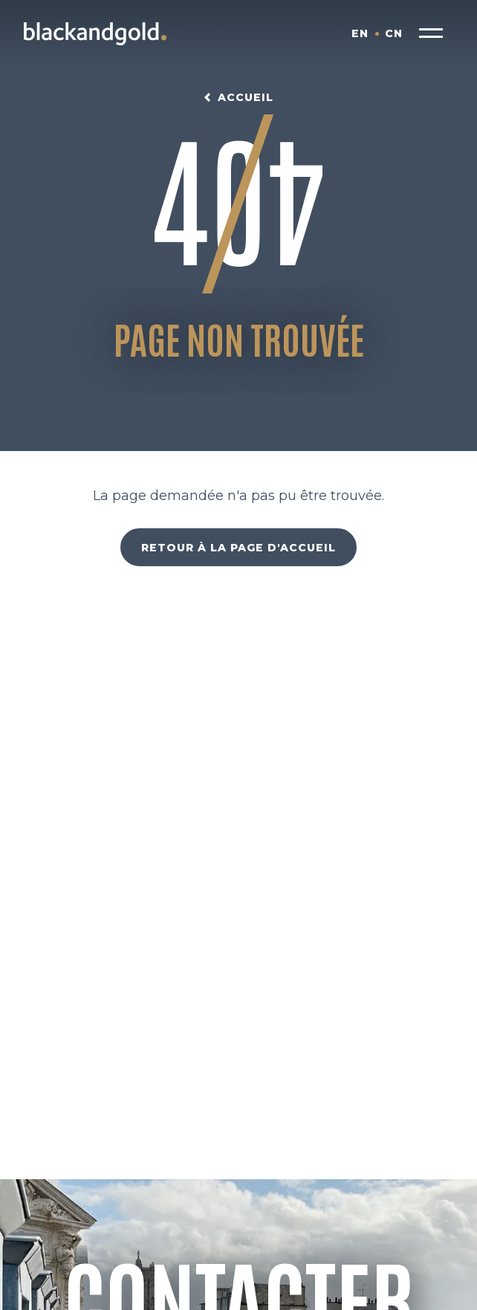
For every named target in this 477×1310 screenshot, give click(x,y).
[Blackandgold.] (95, 33)
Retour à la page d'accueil (238, 547)
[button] (431, 33)
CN (394, 33)
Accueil (245, 97)
